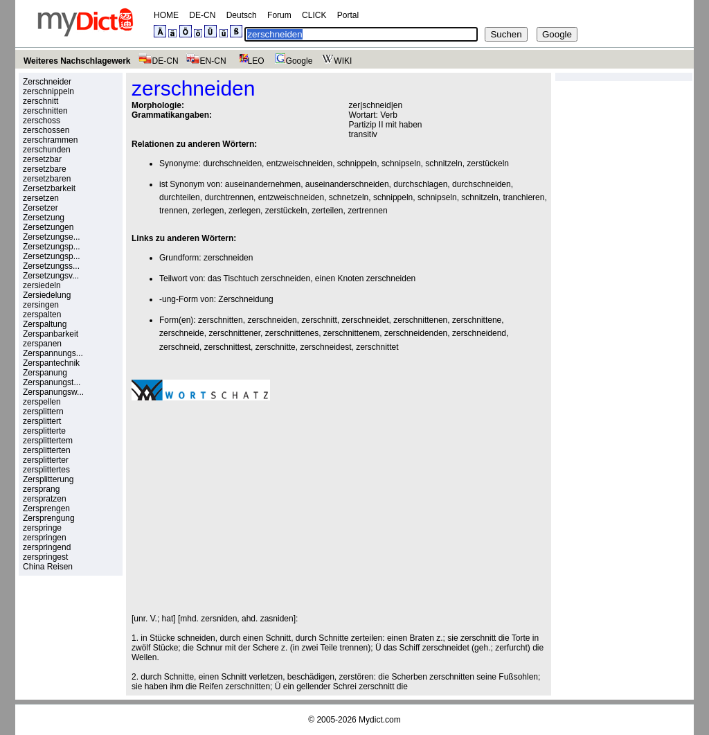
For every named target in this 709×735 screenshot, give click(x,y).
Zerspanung (45, 373)
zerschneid (179, 347)
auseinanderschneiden (347, 184)
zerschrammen (50, 140)
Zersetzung (43, 217)
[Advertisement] (248, 507)
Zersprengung (49, 518)
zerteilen (327, 210)
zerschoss (41, 120)
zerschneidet (364, 320)
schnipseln (401, 163)
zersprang (41, 489)
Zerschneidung (245, 299)
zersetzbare (44, 169)
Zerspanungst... (51, 382)
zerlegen (208, 210)
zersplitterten (47, 450)
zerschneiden (228, 258)
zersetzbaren (47, 179)
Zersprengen (46, 508)
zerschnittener (234, 333)
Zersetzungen (48, 227)
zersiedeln (42, 285)
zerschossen (46, 130)
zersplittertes (46, 470)
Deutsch (241, 15)
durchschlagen (420, 184)
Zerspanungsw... (53, 392)
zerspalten (42, 314)
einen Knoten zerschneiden (365, 278)
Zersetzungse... (51, 237)
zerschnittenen (420, 320)
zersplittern (43, 411)
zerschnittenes (291, 333)
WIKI (335, 61)
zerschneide (181, 333)
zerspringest (45, 557)
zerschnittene (476, 320)
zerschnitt (40, 101)
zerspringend (47, 547)
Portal (348, 15)
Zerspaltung (44, 324)
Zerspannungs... (53, 353)
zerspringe (42, 528)
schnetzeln (348, 197)
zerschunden (47, 149)
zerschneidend (479, 333)
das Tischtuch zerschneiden (259, 278)
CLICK (314, 15)
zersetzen (41, 198)
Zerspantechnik (51, 363)
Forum (279, 15)
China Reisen (48, 567)
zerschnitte (275, 347)
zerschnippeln (48, 91)
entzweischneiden (299, 163)
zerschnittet (377, 347)
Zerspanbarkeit (50, 334)
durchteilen (179, 197)
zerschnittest (227, 347)
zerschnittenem (351, 333)
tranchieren (523, 197)
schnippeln (357, 163)
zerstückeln (488, 163)
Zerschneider (47, 82)
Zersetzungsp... (51, 246)
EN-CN (206, 61)
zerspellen (42, 402)
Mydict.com (380, 720)
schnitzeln (443, 163)
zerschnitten (45, 111)
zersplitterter (46, 460)
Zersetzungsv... (51, 276)
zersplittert (42, 421)
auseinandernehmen (262, 184)
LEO (248, 61)
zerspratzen (44, 499)
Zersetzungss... (51, 266)
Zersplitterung (48, 479)
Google (292, 61)
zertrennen (367, 210)
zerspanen (42, 343)
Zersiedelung (47, 295)
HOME (166, 15)
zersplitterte (44, 431)
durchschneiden (232, 163)
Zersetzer (40, 208)
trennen (173, 210)
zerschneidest (325, 347)
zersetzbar (42, 159)
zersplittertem (48, 440)
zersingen (41, 305)
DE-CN (202, 15)
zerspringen (44, 537)
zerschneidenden (415, 333)
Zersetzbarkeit (49, 188)
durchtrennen (228, 197)
